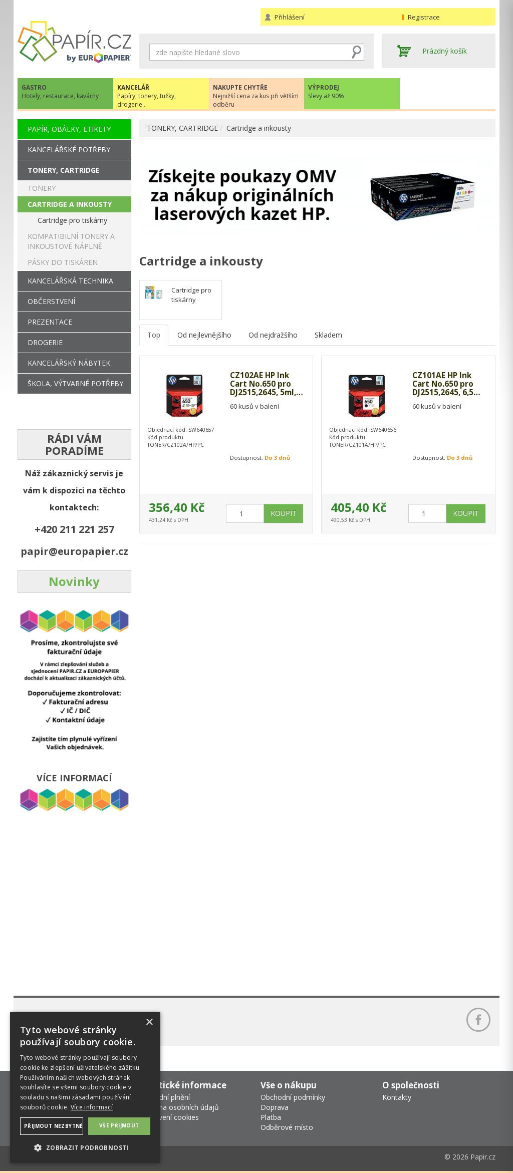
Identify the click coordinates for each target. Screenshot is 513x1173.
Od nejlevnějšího (204, 335)
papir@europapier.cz (74, 551)
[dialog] (85, 1087)
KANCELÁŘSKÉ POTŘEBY (69, 149)
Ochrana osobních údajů (179, 1107)
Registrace (424, 17)
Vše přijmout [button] (119, 1125)
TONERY (42, 188)
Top (153, 335)
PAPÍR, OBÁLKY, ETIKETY (69, 129)
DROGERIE (45, 342)
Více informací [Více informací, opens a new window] (92, 1107)
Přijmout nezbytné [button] (53, 1125)
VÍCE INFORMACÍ (74, 778)
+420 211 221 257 (74, 529)
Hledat (356, 52)
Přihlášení (290, 17)
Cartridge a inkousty (258, 128)
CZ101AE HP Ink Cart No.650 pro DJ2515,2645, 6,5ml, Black (443, 384)
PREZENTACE (50, 322)
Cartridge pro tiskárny (191, 294)
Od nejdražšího (273, 335)
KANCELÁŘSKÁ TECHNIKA (70, 280)
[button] (85, 1147)
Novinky (74, 581)
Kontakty (396, 1097)
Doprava (275, 1107)
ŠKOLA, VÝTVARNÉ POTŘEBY (75, 383)
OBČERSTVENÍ (51, 301)
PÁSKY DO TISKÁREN (63, 262)
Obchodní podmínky (293, 1097)
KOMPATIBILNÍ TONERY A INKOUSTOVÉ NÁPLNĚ (71, 241)
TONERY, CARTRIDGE (182, 128)
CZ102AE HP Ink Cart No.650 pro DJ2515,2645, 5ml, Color (264, 384)
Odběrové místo (287, 1127)
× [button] (149, 1022)
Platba (271, 1117)
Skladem (328, 335)
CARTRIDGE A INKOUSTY (70, 204)
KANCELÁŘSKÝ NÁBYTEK (69, 363)
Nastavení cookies (169, 1117)
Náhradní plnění (164, 1097)
